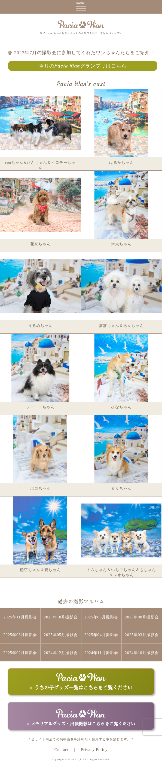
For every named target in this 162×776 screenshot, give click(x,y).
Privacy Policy (94, 749)
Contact (61, 749)
